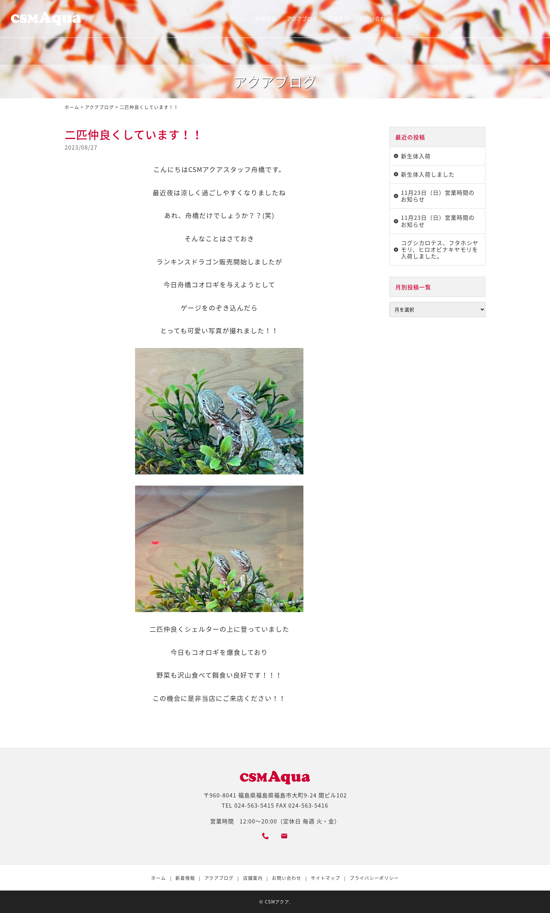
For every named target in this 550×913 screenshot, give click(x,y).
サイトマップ (325, 877)
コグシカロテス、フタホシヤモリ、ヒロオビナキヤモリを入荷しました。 (439, 249)
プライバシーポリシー (374, 877)
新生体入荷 (416, 156)
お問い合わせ (375, 18)
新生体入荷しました (428, 174)
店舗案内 (338, 18)
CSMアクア (277, 901)
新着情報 (265, 18)
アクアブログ (302, 18)
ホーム (237, 18)
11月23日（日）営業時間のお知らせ (438, 195)
